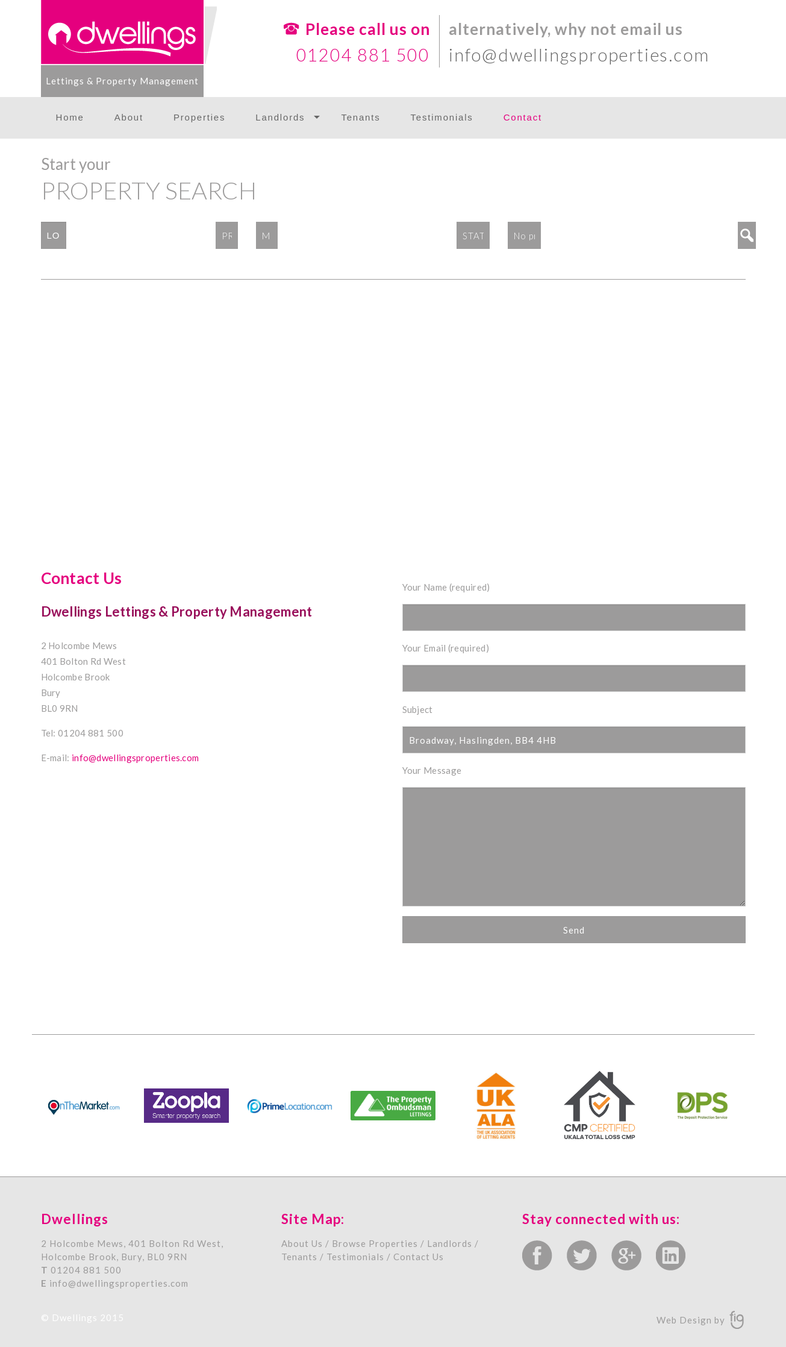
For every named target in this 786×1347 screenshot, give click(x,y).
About (128, 117)
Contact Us (418, 1256)
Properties (199, 117)
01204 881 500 (363, 54)
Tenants (360, 117)
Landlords (280, 117)
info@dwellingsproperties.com (579, 54)
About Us (302, 1243)
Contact (523, 117)
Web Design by (692, 1319)
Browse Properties (375, 1243)
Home (70, 117)
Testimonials (442, 117)
